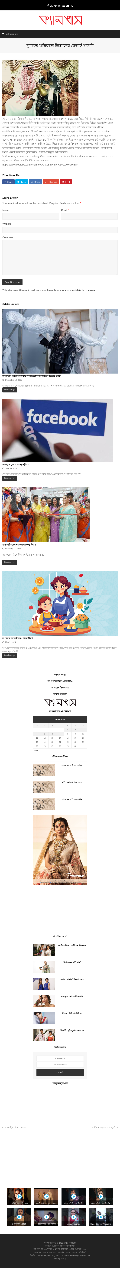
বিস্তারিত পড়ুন (9, 390)
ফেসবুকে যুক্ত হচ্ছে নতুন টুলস (15, 464)
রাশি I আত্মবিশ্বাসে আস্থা (72, 782)
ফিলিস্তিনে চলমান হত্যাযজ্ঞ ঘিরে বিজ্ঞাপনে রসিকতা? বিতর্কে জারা (31, 376)
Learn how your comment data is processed (71, 290)
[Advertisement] (60, 910)
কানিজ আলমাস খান (67, 1246)
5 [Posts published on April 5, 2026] (44, 734)
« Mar (36, 750)
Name (6, 210)
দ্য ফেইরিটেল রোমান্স (14, 1127)
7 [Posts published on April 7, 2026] (60, 734)
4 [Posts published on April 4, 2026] (36, 734)
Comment (7, 237)
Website (7, 224)
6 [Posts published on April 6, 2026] (52, 734)
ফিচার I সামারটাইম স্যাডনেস (72, 979)
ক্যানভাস (72, 1243)
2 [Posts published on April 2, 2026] (75, 730)
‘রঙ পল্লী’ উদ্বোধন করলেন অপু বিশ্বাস (19, 545)
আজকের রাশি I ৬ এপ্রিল (72, 799)
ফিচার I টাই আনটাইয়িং (72, 1013)
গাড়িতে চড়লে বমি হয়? (105, 1127)
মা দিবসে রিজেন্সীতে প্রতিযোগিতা (17, 638)
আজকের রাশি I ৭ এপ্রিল (72, 765)
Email (65, 210)
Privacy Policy (60, 1258)
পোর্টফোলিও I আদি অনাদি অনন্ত (72, 945)
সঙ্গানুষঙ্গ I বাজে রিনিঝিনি (72, 996)
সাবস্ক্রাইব (60, 1072)
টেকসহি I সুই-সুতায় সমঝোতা (72, 1030)
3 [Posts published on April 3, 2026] (83, 730)
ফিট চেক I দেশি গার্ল (71, 962)
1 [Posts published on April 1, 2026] (67, 730)
